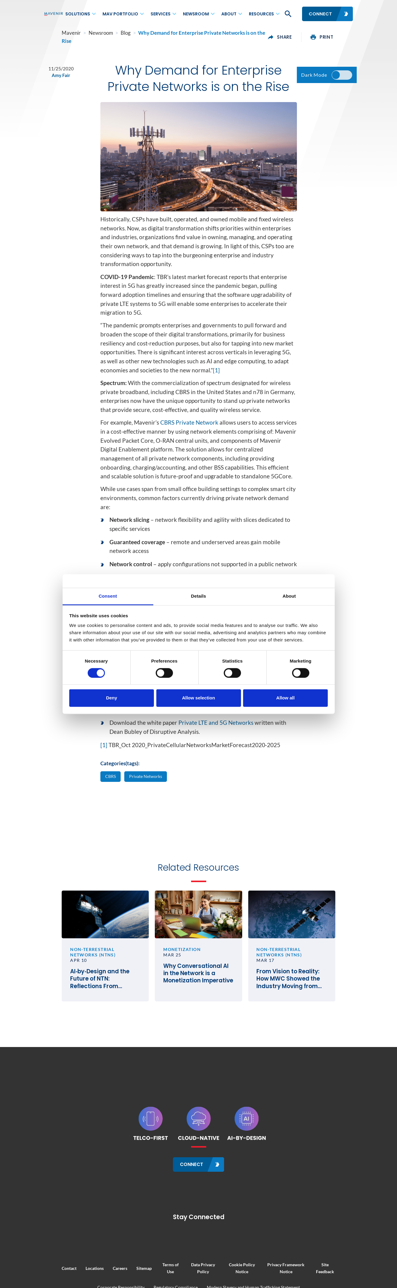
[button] (287, 13)
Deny (111, 698)
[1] (216, 387)
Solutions (77, 14)
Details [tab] (198, 596)
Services (161, 14)
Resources (261, 14)
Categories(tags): (120, 780)
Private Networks (149, 793)
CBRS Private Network (189, 439)
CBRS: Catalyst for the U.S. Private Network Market (202, 717)
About (228, 14)
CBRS (111, 793)
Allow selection (198, 698)
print (340, 33)
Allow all (285, 698)
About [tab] (289, 596)
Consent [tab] (108, 596)
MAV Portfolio (120, 14)
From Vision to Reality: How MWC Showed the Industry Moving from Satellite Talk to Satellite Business (303, 1005)
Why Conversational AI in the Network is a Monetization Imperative (198, 1000)
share (298, 33)
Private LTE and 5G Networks (215, 739)
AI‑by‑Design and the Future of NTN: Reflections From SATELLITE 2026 (91, 1005)
